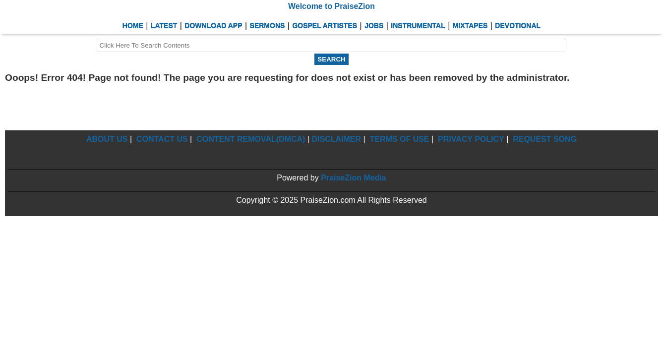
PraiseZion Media (353, 178)
